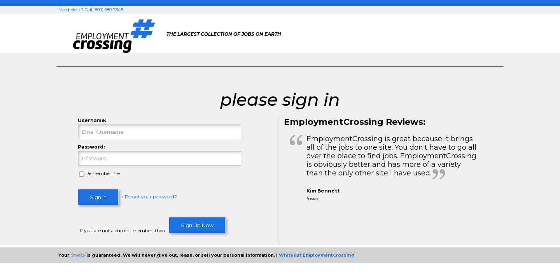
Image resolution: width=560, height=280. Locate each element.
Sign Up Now (197, 225)
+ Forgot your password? (149, 197)
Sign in (98, 197)
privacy (77, 255)
